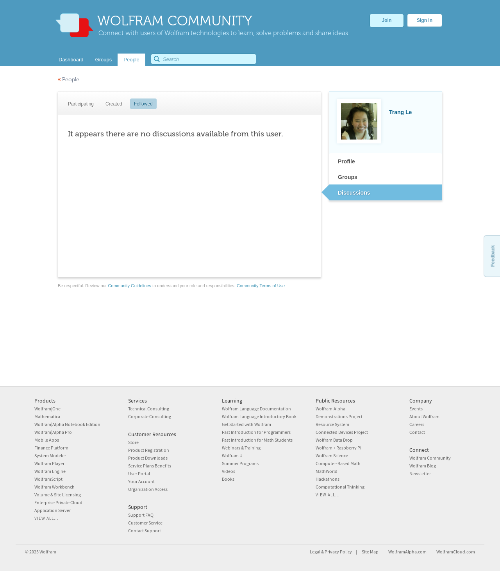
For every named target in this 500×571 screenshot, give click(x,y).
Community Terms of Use (261, 285)
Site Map (370, 552)
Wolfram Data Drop (334, 440)
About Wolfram (424, 416)
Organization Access (148, 489)
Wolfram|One (47, 409)
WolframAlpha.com (407, 552)
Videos (228, 471)
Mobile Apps (46, 440)
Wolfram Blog (422, 466)
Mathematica (47, 416)
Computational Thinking (340, 487)
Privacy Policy (338, 552)
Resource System (332, 424)
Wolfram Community (430, 458)
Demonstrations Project (339, 416)
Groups (347, 177)
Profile (346, 161)
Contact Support (144, 530)
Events (416, 409)
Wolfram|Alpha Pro (53, 432)
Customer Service (145, 523)
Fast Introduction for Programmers (256, 432)
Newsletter (420, 473)
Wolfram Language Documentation (256, 409)
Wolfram (47, 552)
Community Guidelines (129, 285)
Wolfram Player (49, 463)
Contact (417, 432)
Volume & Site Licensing (57, 495)
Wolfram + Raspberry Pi (338, 448)
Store (133, 442)
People (68, 79)
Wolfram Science (332, 455)
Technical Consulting (148, 409)
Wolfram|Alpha (330, 409)
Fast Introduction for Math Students (257, 440)
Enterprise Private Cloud (58, 502)
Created (113, 104)
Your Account (141, 481)
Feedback (492, 256)
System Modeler (50, 455)
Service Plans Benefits (149, 466)
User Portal (139, 473)
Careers (416, 424)
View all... (46, 518)
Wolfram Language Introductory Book (259, 416)
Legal (315, 552)
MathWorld (327, 471)
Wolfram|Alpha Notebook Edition (67, 424)
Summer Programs (240, 463)
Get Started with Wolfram (246, 424)
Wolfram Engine (50, 471)
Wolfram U (232, 455)
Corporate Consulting (149, 416)
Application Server (52, 510)
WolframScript (48, 479)
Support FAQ (141, 515)
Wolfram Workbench (54, 487)
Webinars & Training (241, 448)
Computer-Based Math (338, 463)
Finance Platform (51, 448)
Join (387, 20)
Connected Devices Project (342, 432)
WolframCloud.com (455, 552)
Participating (81, 104)
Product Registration (148, 450)
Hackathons (327, 479)
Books (228, 479)
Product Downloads (148, 458)
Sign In (424, 20)
